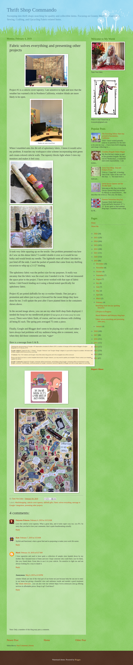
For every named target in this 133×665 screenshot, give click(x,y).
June (98, 287)
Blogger (77, 660)
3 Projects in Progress (103, 312)
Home (47, 640)
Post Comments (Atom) (25, 646)
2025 (96, 238)
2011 (96, 358)
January (99, 326)
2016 (96, 339)
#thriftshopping (20, 502)
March (98, 298)
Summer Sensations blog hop (112, 199)
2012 (96, 354)
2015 (96, 343)
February (99, 302)
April (98, 295)
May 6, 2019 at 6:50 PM (34, 575)
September (100, 275)
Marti (18, 553)
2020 (96, 257)
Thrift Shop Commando (31, 10)
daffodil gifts (48, 502)
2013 (96, 351)
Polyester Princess (23, 520)
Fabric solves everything (62, 502)
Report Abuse (97, 369)
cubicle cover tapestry (35, 502)
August (99, 279)
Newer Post (12, 640)
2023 (96, 245)
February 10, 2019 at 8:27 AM (31, 553)
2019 (96, 261)
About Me (94, 226)
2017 (96, 335)
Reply (18, 530)
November (100, 268)
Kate (17, 538)
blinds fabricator (25, 584)
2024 (96, 241)
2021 (96, 253)
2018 (96, 331)
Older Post (80, 640)
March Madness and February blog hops (110, 315)
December (100, 264)
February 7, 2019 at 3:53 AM (30, 538)
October (99, 272)
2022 (96, 249)
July (97, 283)
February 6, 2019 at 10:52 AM (41, 520)
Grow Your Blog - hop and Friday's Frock (111, 169)
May (98, 291)
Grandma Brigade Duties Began (113, 152)
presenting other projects (34, 505)
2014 (96, 347)
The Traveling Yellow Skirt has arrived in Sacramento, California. (113, 136)
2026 (96, 234)
